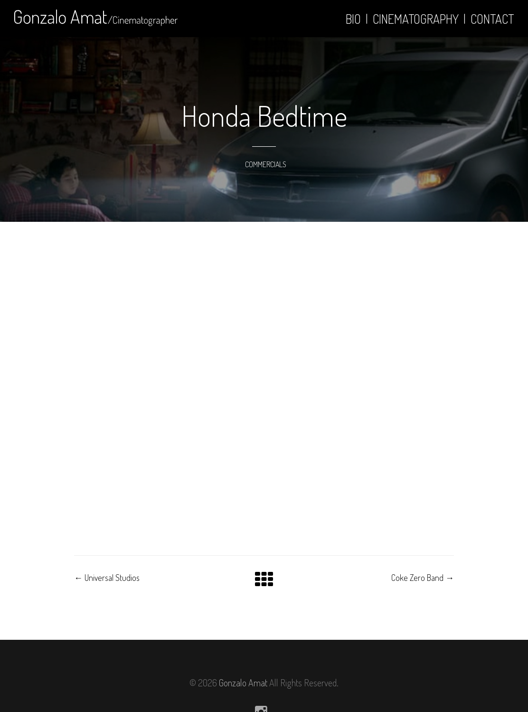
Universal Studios (107, 577)
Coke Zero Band (422, 577)
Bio (353, 19)
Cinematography (416, 19)
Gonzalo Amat (243, 682)
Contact (492, 19)
